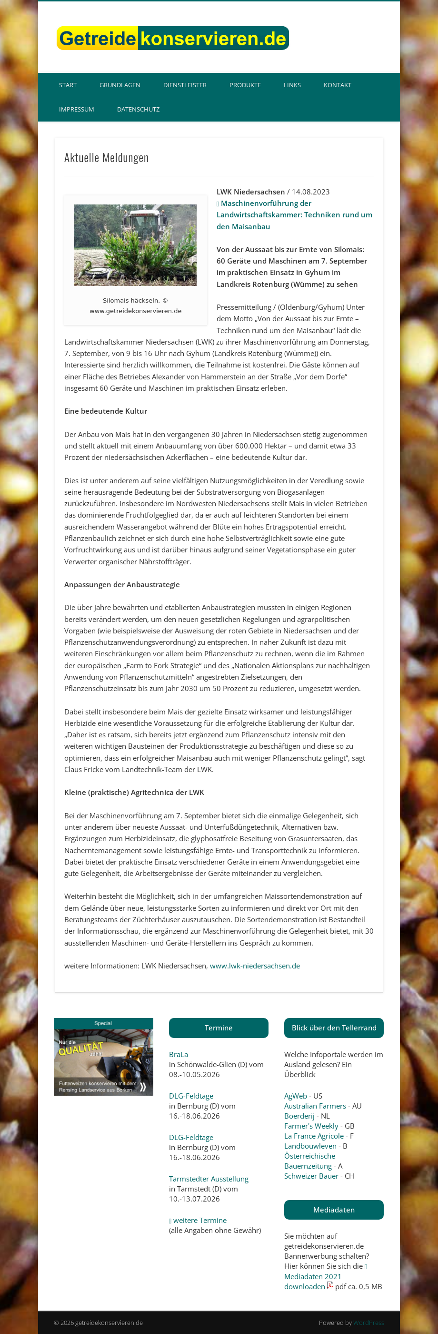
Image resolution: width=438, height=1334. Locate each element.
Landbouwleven (310, 1146)
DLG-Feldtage (191, 1095)
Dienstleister (185, 85)
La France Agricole (314, 1136)
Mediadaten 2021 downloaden (325, 1277)
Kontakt (337, 85)
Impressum (76, 109)
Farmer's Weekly (311, 1125)
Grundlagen (120, 85)
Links (292, 85)
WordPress (368, 1322)
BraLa (178, 1054)
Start (68, 85)
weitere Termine (198, 1220)
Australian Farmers (315, 1105)
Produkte (245, 85)
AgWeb (295, 1095)
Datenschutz (138, 109)
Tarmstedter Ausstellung (209, 1178)
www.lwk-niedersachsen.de (255, 965)
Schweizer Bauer (311, 1176)
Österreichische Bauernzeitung (309, 1161)
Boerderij (299, 1115)
